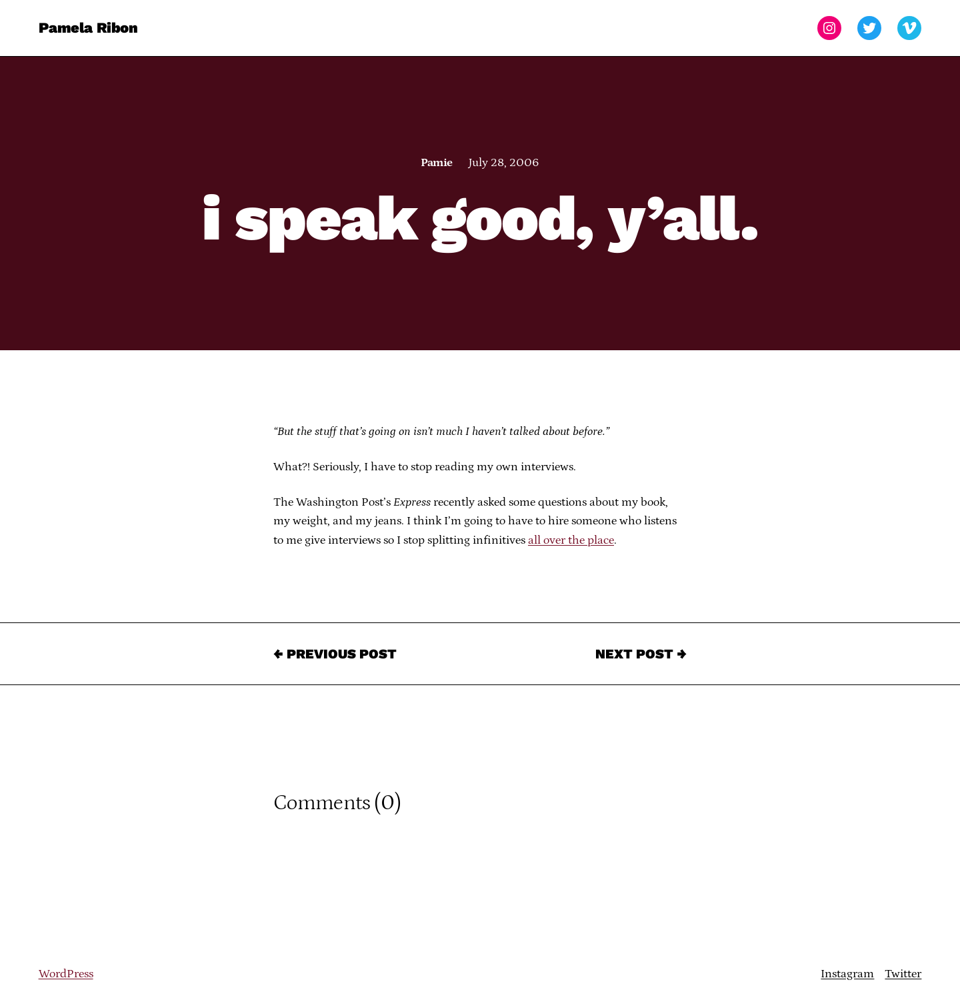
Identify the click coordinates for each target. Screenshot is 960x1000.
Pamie (436, 162)
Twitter (903, 974)
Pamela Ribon (88, 27)
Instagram (847, 974)
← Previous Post (335, 654)
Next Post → (641, 654)
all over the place (571, 540)
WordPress (66, 974)
